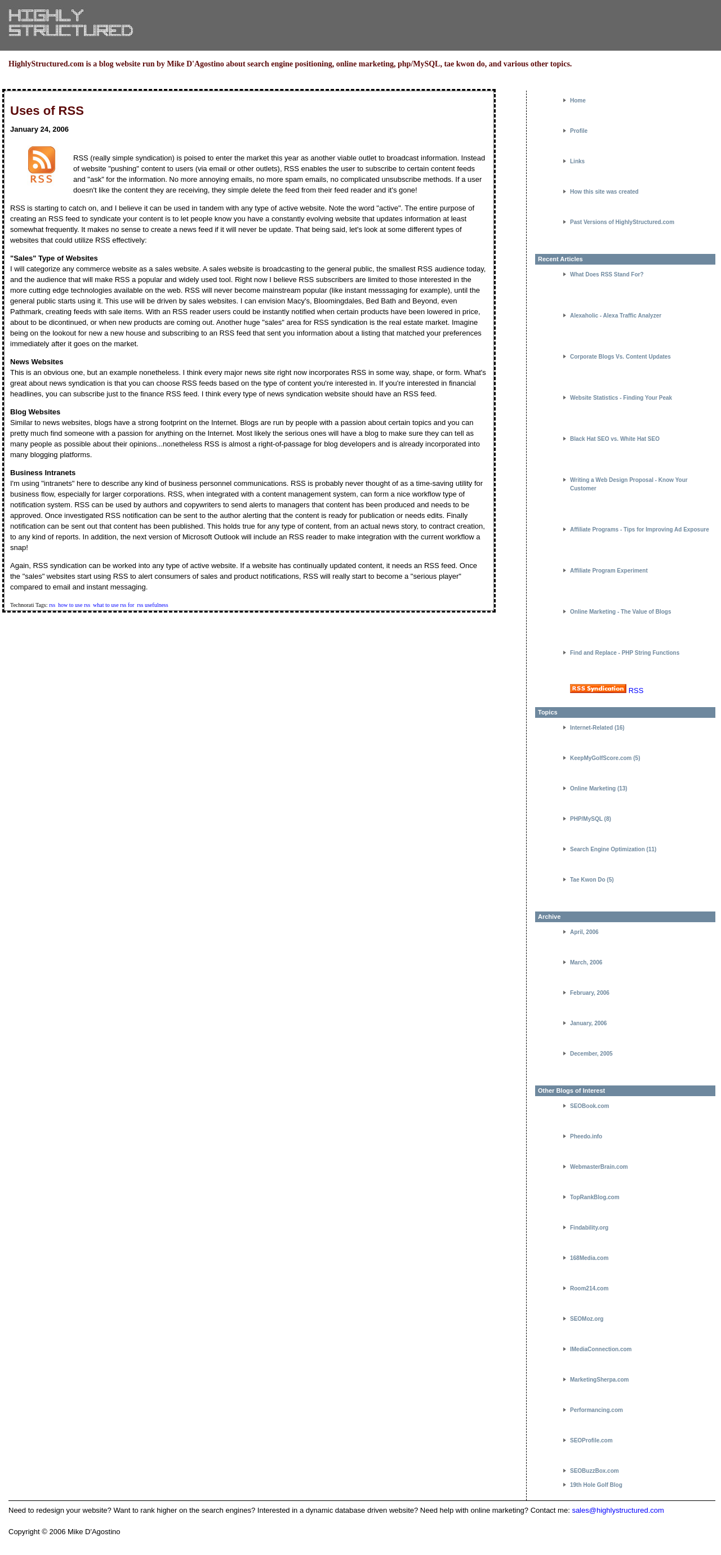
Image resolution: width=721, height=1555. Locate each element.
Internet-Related (591, 728)
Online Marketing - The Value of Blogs (620, 612)
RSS (636, 690)
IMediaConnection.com (600, 1349)
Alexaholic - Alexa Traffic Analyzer (615, 315)
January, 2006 (588, 1023)
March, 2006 (586, 962)
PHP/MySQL (586, 819)
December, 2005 (591, 1054)
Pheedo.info (586, 1136)
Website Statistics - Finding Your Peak (621, 398)
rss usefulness (152, 605)
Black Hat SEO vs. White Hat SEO (615, 439)
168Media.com (589, 1258)
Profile (579, 131)
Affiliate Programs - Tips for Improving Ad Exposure (639, 529)
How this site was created (604, 192)
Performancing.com (596, 1410)
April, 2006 (584, 932)
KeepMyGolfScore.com (600, 758)
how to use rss (74, 605)
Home (578, 100)
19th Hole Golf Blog (596, 1485)
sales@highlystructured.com (618, 1510)
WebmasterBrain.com (599, 1167)
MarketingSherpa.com (599, 1380)
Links (577, 161)
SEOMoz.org (586, 1319)
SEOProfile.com (591, 1440)
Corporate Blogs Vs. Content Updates (620, 357)
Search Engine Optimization (607, 849)
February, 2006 (589, 993)
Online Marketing (593, 788)
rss (52, 605)
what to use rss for (113, 605)
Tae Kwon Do (588, 880)
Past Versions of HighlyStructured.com (622, 222)
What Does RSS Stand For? (607, 274)
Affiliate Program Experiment (609, 571)
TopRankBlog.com (595, 1197)
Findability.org (589, 1228)
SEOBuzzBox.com (594, 1471)
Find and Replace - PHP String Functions (624, 653)
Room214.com (589, 1288)
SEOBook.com (589, 1106)
